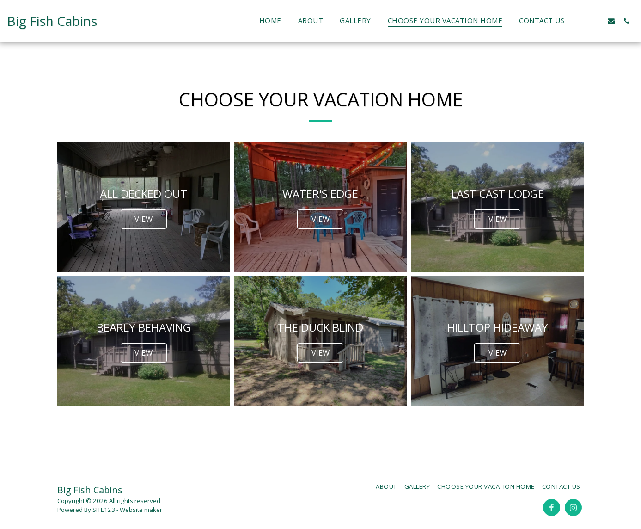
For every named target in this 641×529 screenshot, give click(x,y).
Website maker (141, 509)
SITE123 (103, 509)
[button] (581, 21)
